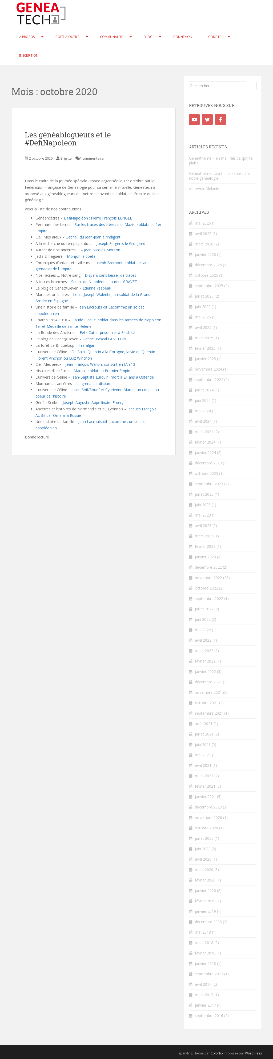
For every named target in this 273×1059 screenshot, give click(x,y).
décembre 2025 (208, 264)
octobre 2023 (206, 473)
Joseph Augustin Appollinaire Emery (93, 402)
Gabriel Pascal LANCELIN (104, 338)
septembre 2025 (209, 285)
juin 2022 (203, 619)
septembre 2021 (209, 713)
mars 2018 (204, 942)
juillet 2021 (204, 734)
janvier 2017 (205, 1005)
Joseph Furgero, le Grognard (121, 243)
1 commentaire (92, 158)
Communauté (111, 36)
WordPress (253, 1053)
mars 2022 (204, 650)
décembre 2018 (208, 921)
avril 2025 (203, 327)
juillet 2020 (204, 838)
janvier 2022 (205, 671)
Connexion (182, 36)
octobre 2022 (206, 588)
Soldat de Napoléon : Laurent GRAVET (104, 281)
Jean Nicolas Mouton (102, 249)
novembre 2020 (208, 817)
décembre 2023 (208, 462)
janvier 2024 (205, 452)
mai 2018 (203, 932)
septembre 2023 (209, 483)
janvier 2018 (205, 963)
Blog (148, 36)
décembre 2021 (208, 681)
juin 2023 (203, 504)
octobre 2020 (206, 827)
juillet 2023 (204, 494)
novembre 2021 (208, 692)
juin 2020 (203, 848)
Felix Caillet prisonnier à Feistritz (107, 332)
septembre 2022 (209, 598)
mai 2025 (203, 316)
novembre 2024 (208, 369)
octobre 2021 (206, 702)
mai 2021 (203, 754)
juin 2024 (203, 400)
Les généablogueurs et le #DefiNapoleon (68, 139)
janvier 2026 (205, 254)
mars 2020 (204, 869)
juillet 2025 (204, 296)
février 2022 (205, 661)
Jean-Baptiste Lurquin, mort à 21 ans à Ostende (112, 377)
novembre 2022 (208, 577)
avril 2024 (203, 421)
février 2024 (205, 442)
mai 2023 (203, 515)
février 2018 (205, 953)
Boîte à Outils (67, 36)
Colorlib (217, 1053)
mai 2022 (203, 629)
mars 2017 (204, 994)
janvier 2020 (205, 890)
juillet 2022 (204, 608)
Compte (214, 36)
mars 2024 (204, 431)
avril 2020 (203, 859)
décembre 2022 (208, 567)
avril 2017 (203, 984)
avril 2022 (203, 640)
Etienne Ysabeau (97, 288)
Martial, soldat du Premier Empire (102, 370)
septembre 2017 (209, 973)
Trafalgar (86, 345)
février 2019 (205, 900)
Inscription (28, 55)
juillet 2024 (204, 389)
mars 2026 (204, 244)
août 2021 (203, 723)
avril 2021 (203, 765)
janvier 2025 (205, 358)
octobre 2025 (206, 275)
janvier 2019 (205, 911)
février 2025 (205, 348)
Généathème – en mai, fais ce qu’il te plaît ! (221, 160)
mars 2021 (204, 775)
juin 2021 (203, 744)
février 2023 (205, 546)
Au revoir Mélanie (204, 188)
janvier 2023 (205, 556)
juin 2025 (203, 306)
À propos (27, 36)
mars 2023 (204, 535)
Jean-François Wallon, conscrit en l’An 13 (100, 364)
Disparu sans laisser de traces (110, 275)
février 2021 (205, 786)
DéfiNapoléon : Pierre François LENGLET (99, 218)
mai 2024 (203, 410)
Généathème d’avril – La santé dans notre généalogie (220, 176)
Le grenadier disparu (93, 383)
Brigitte (66, 158)
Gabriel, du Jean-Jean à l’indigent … (95, 237)
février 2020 (205, 880)
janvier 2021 (205, 796)
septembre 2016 (209, 1015)
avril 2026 (203, 233)
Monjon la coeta (81, 256)
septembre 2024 (209, 379)
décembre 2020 (208, 807)
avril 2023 (203, 525)
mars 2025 (204, 337)
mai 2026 (203, 223)
